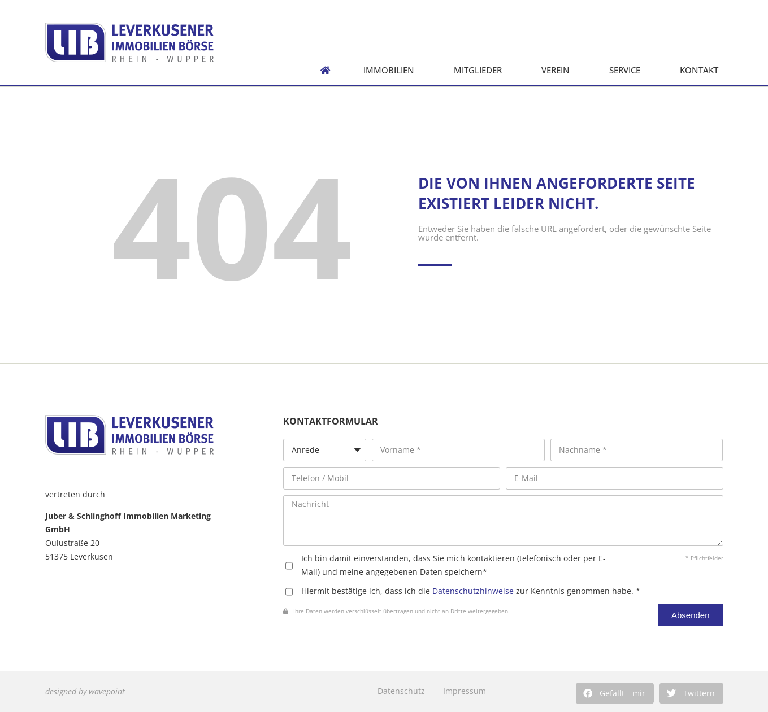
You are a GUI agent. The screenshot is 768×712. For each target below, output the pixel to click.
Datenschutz (401, 690)
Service (627, 70)
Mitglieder (480, 70)
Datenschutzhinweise (473, 591)
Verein (558, 70)
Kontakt (702, 70)
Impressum (464, 690)
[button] (615, 693)
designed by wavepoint (85, 691)
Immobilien (391, 70)
